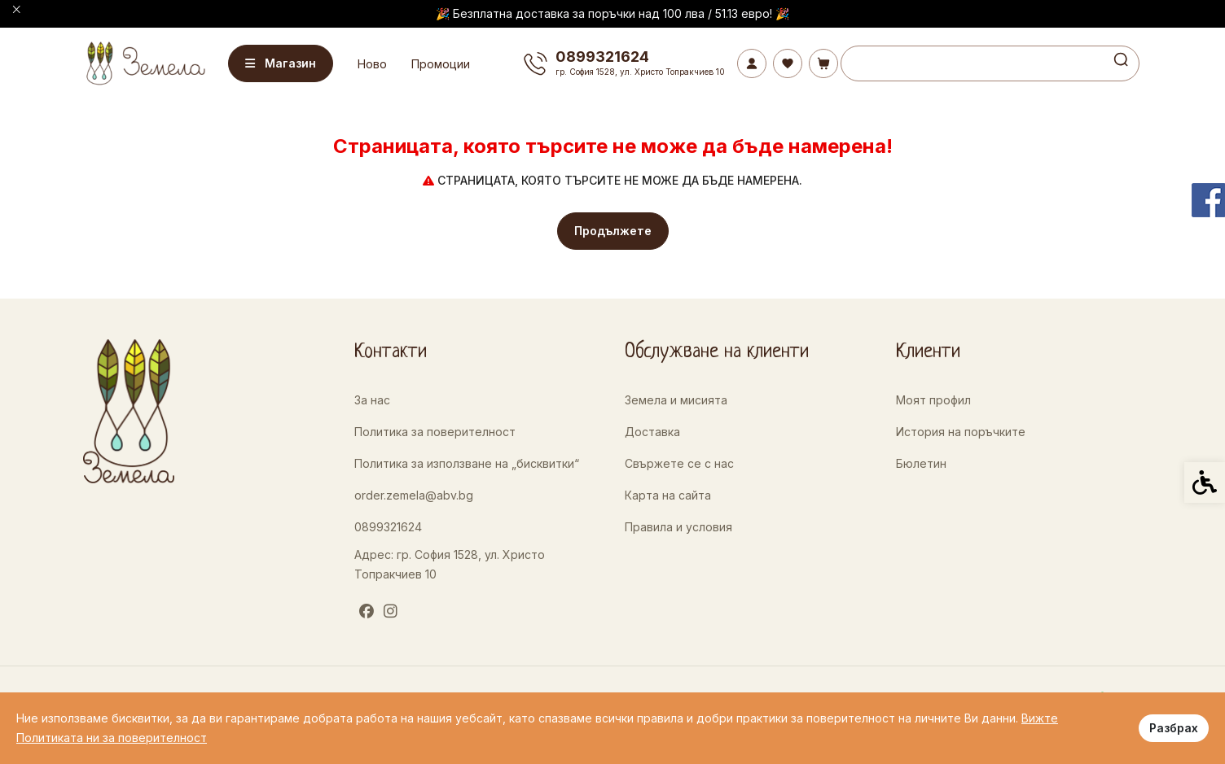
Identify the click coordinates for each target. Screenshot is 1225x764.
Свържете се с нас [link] (679, 463)
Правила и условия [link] (678, 527)
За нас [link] (372, 400)
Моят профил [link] (933, 400)
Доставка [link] (652, 432)
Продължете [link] (613, 231)
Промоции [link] (444, 64)
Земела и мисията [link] (676, 400)
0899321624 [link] (388, 527)
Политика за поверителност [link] (435, 432)
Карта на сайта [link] (668, 495)
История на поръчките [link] (960, 432)
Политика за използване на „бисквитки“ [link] (466, 463)
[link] (144, 63)
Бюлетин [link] (921, 463)
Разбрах (1173, 728)
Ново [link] (376, 64)
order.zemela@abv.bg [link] (413, 495)
